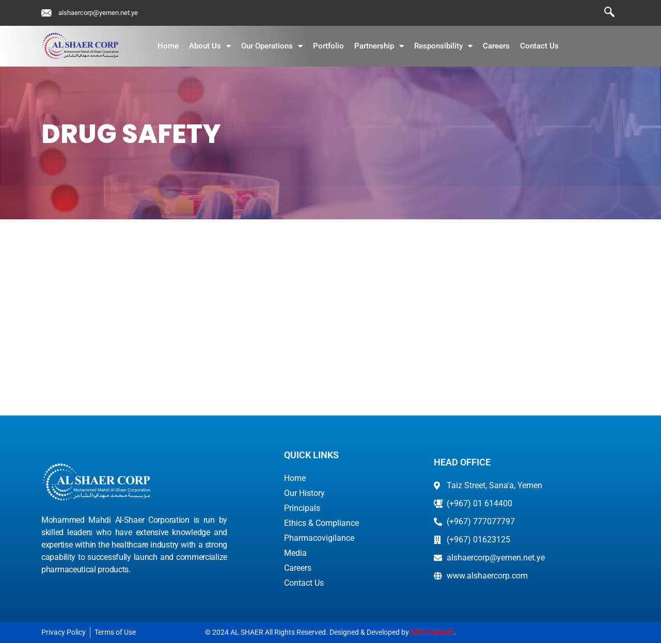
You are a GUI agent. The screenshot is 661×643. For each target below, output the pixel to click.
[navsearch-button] (604, 13)
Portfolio (328, 46)
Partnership (379, 46)
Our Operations (272, 46)
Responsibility (443, 46)
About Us (210, 46)
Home (168, 46)
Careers (496, 46)
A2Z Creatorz (432, 632)
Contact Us (539, 46)
